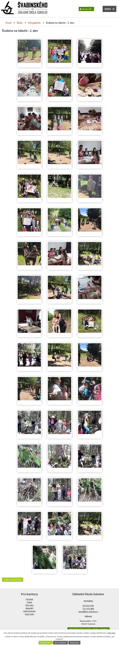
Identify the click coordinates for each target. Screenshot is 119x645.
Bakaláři (87, 9)
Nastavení (74, 642)
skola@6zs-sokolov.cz (88, 611)
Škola (19, 22)
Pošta (29, 602)
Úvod (8, 22)
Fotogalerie (34, 22)
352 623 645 (88, 605)
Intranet (29, 599)
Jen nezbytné (60, 642)
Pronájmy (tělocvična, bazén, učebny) (88, 629)
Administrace (29, 611)
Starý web (29, 614)
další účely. (112, 633)
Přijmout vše (45, 642)
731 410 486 (88, 608)
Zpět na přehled (12, 579)
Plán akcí (29, 605)
